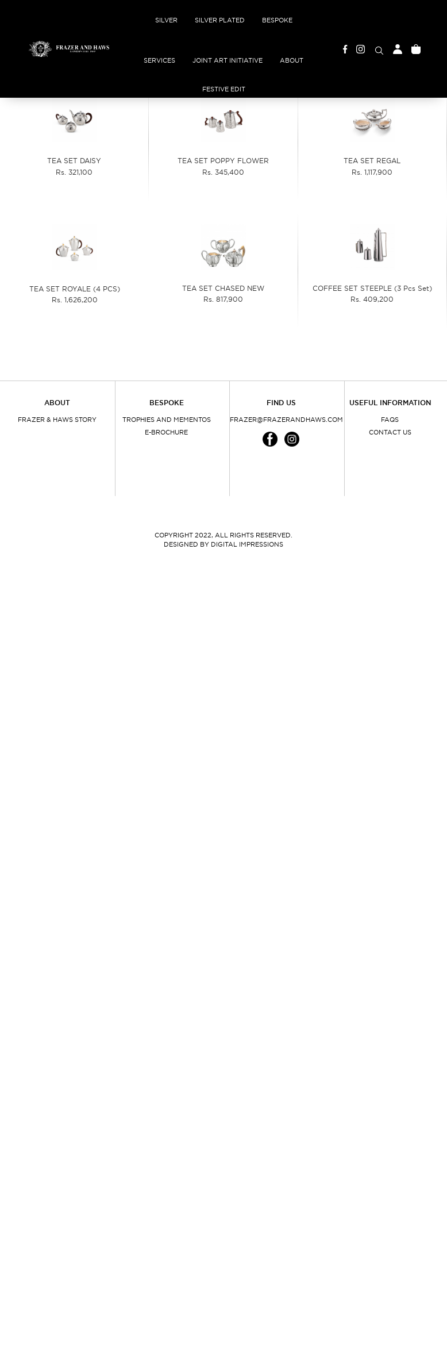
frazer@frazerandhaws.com (281, 419)
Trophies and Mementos (166, 419)
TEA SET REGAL (372, 160)
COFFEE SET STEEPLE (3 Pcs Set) (372, 288)
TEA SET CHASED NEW (223, 288)
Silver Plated (220, 20)
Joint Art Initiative (227, 60)
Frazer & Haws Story (57, 419)
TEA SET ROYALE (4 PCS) (74, 289)
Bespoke (277, 20)
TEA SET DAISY (74, 160)
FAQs (390, 419)
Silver (166, 20)
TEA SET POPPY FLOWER (223, 160)
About (291, 60)
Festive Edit (223, 89)
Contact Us (390, 432)
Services (159, 60)
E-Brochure (166, 432)
